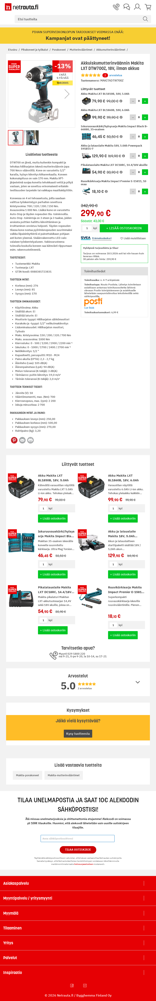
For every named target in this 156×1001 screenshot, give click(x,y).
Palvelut (10, 957)
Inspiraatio (12, 972)
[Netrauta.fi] (21, 7)
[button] (120, 101)
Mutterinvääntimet (81, 49)
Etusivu (13, 49)
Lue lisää (89, 307)
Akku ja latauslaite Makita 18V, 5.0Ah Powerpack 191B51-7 (123, 535)
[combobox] (83, 19)
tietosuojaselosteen (83, 864)
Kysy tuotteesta (78, 733)
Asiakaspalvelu (16, 883)
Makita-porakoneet (27, 775)
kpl (50, 508)
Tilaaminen (12, 928)
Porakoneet (59, 49)
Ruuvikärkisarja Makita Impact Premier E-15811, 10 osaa (126, 591)
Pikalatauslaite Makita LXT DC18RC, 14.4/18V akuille (55, 591)
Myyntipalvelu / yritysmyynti (27, 898)
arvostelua (112, 75)
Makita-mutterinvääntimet (64, 775)
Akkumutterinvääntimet (111, 49)
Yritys (8, 943)
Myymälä (10, 913)
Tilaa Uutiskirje (78, 849)
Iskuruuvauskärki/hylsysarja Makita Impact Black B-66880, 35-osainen (56, 535)
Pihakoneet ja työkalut (35, 49)
